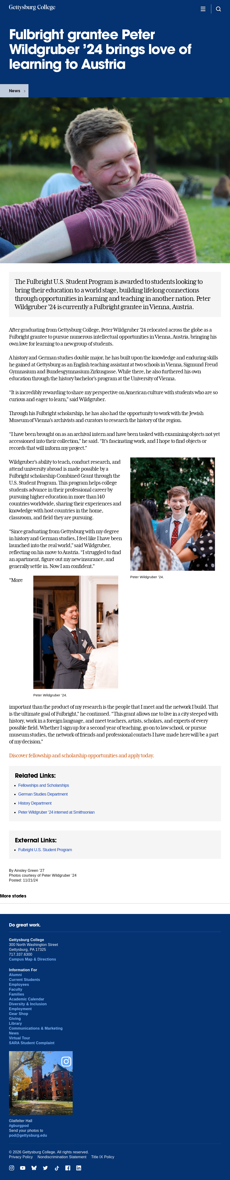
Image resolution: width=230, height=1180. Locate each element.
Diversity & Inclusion (28, 1004)
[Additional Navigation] (203, 9)
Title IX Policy (102, 1157)
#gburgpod (19, 1126)
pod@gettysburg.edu (28, 1135)
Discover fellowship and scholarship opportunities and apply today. (81, 755)
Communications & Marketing (36, 1028)
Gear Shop (18, 1014)
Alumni (15, 975)
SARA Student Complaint (32, 1043)
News (14, 90)
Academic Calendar (26, 999)
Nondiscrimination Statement (61, 1157)
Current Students (24, 980)
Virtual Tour (19, 1038)
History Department (35, 803)
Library (15, 1023)
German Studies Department (43, 794)
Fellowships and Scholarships (43, 785)
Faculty (15, 989)
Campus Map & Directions (32, 959)
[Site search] (218, 9)
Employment (20, 1009)
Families (16, 994)
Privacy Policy (21, 1157)
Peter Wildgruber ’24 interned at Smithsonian (56, 812)
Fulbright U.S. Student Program (45, 849)
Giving (15, 1019)
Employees (19, 985)
